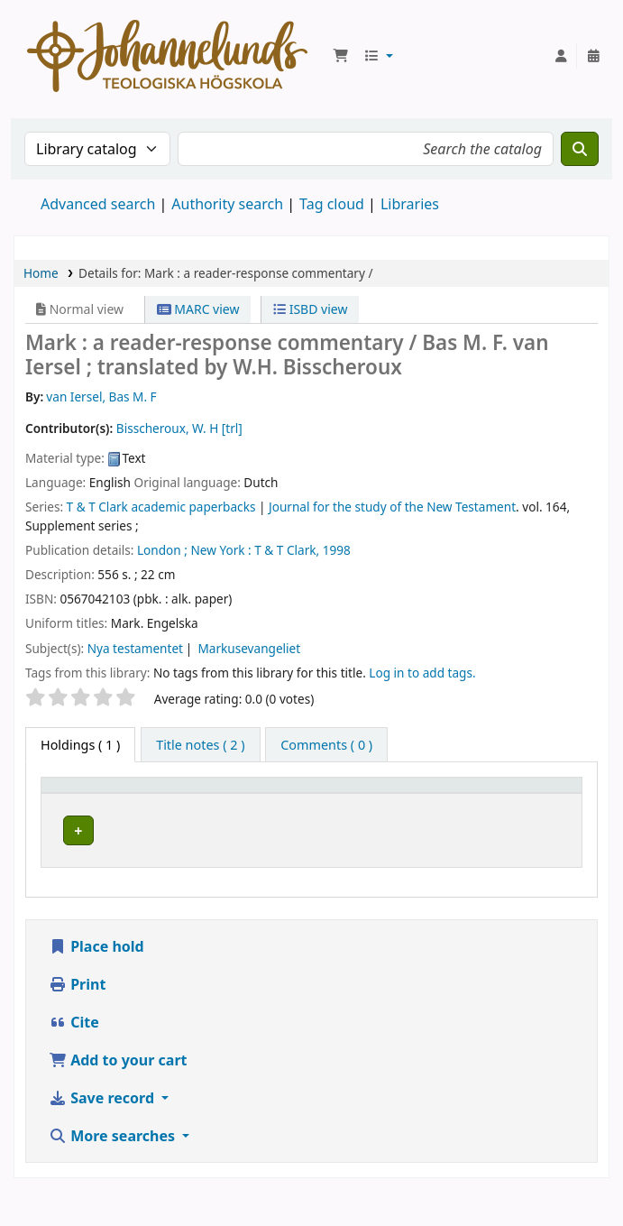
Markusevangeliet (248, 648)
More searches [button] (114, 1147)
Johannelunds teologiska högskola (210, 853)
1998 (337, 549)
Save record (103, 1110)
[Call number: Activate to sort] (449, 803)
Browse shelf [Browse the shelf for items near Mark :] (442, 862)
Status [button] (533, 811)
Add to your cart (118, 1072)
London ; (162, 549)
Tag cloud (331, 204)
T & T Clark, (286, 549)
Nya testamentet (135, 648)
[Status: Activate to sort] (544, 803)
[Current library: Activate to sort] (216, 803)
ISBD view (310, 309)
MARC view (198, 309)
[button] (340, 56)
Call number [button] (426, 802)
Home (41, 272)
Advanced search (98, 204)
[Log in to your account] (560, 56)
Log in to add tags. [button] (422, 672)
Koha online (167, 56)
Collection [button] (331, 811)
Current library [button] (197, 811)
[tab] (200, 745)
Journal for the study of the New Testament (392, 506)
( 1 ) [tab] (80, 744)
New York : (220, 549)
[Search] (580, 149)
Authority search (227, 204)
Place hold (96, 958)
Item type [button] (80, 811)
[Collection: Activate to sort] (341, 803)
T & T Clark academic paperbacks (161, 506)
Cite (74, 1034)
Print (77, 996)
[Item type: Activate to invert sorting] (91, 803)
